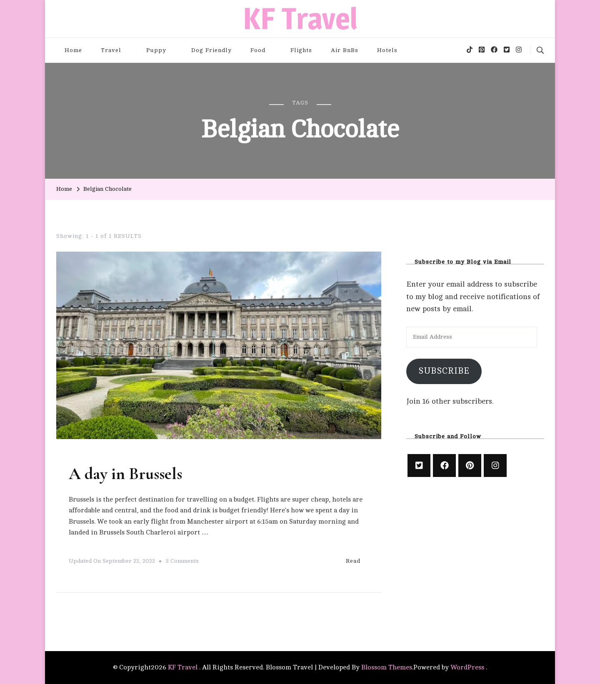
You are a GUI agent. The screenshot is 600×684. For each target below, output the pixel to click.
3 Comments (182, 561)
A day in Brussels (125, 474)
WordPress (467, 667)
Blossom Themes (386, 667)
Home (73, 50)
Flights (301, 50)
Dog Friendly (211, 50)
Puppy (156, 50)
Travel (111, 50)
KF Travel (300, 18)
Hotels (387, 50)
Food (257, 50)
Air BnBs (344, 50)
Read (357, 560)
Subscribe (444, 371)
